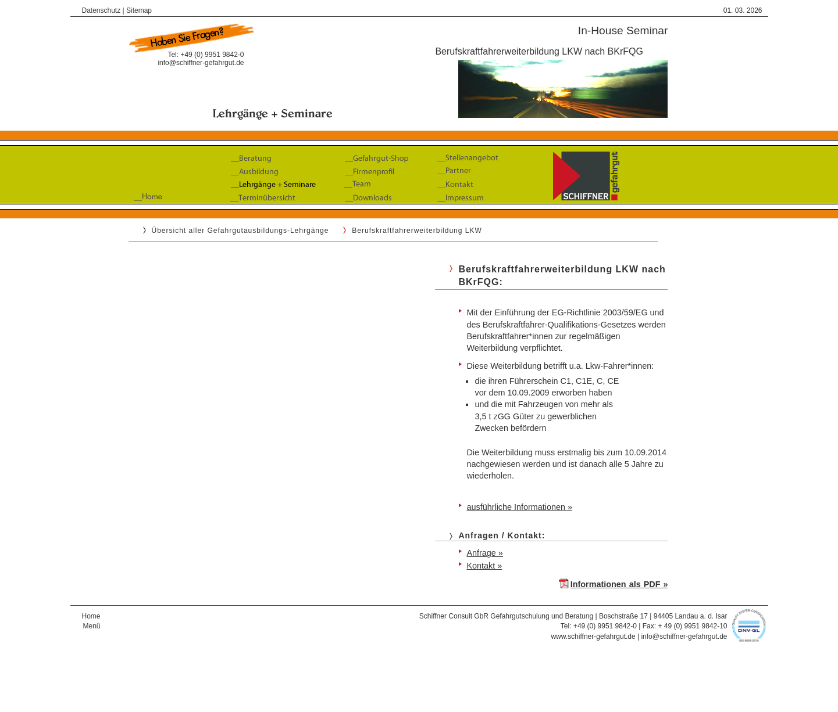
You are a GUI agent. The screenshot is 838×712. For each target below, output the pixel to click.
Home (91, 616)
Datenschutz (101, 10)
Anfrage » (484, 553)
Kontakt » (484, 565)
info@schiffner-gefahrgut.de (201, 63)
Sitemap (139, 10)
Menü (91, 626)
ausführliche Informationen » (519, 507)
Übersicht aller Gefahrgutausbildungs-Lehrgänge (240, 230)
